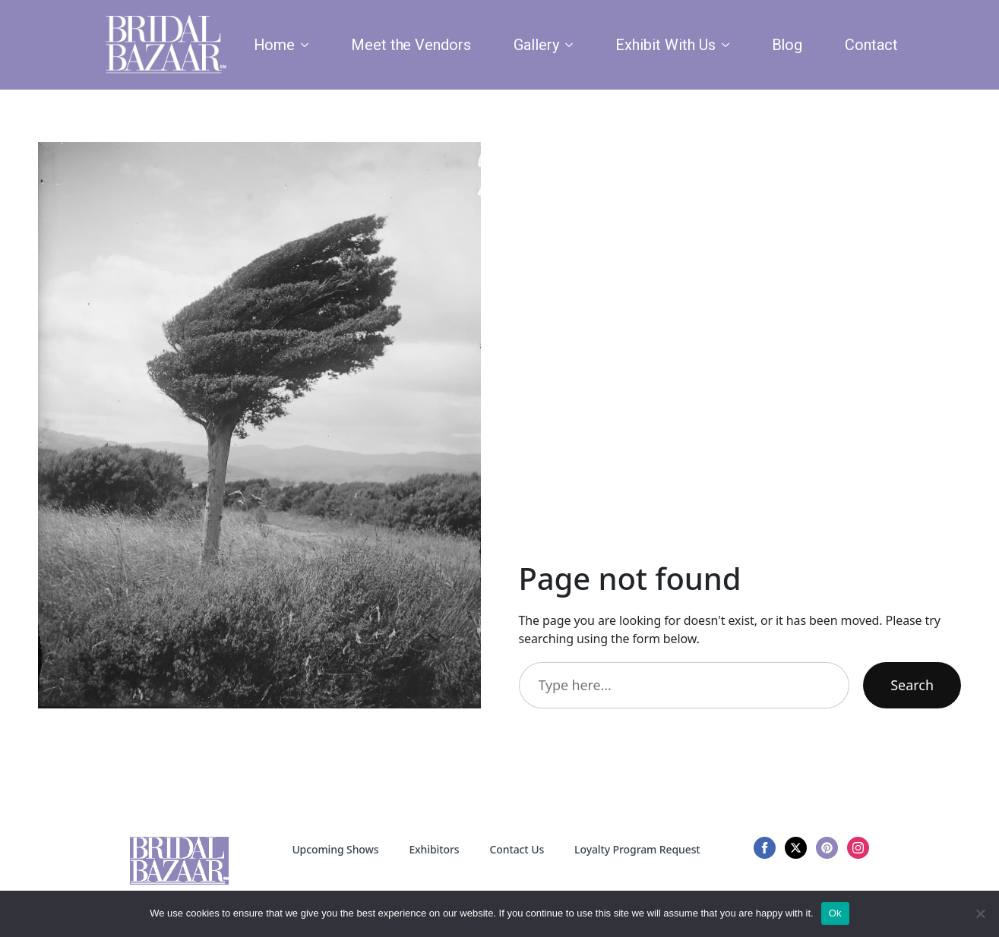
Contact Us (516, 849)
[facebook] (765, 848)
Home (275, 45)
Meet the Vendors (410, 45)
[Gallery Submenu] (572, 44)
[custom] (827, 848)
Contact (871, 45)
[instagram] (858, 848)
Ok (835, 913)
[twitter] (796, 848)
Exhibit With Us (665, 45)
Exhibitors (434, 849)
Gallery (536, 45)
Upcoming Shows (335, 849)
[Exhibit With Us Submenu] (728, 44)
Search (912, 685)
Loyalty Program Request (637, 849)
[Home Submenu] (308, 44)
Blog (787, 45)
